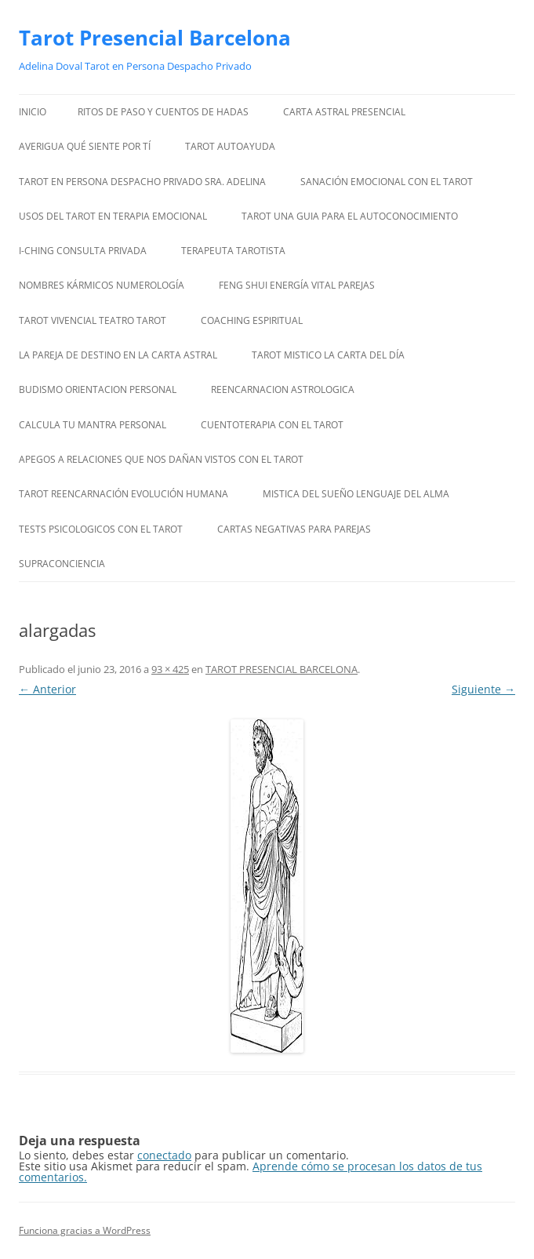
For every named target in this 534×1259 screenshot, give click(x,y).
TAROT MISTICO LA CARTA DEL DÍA (328, 355)
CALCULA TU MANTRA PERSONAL (92, 424)
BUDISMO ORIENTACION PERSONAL (97, 389)
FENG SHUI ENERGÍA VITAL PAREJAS (297, 285)
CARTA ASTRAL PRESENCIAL (344, 111)
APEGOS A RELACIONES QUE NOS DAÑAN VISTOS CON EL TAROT (161, 459)
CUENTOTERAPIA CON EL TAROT (272, 424)
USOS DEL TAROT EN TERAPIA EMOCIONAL (113, 216)
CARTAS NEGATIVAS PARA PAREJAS (294, 529)
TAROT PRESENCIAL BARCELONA (281, 669)
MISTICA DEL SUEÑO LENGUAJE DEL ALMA (356, 493)
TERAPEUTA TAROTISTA (233, 250)
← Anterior (47, 689)
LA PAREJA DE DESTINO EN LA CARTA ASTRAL (118, 355)
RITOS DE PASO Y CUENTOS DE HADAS (163, 111)
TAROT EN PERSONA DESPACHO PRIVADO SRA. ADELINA (142, 181)
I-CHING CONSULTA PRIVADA (83, 250)
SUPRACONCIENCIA (62, 563)
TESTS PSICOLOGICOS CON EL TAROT (101, 529)
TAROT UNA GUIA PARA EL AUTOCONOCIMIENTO (350, 216)
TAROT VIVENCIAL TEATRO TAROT (92, 320)
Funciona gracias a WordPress (85, 1230)
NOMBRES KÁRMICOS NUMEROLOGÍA (101, 285)
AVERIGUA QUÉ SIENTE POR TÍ (85, 146)
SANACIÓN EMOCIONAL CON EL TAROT (386, 181)
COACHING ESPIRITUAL (252, 320)
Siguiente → (483, 689)
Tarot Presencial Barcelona (155, 38)
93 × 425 (170, 669)
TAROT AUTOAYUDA (230, 146)
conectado (164, 1155)
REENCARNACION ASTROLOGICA (282, 389)
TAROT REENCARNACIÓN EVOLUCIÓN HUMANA (123, 493)
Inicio (32, 111)
